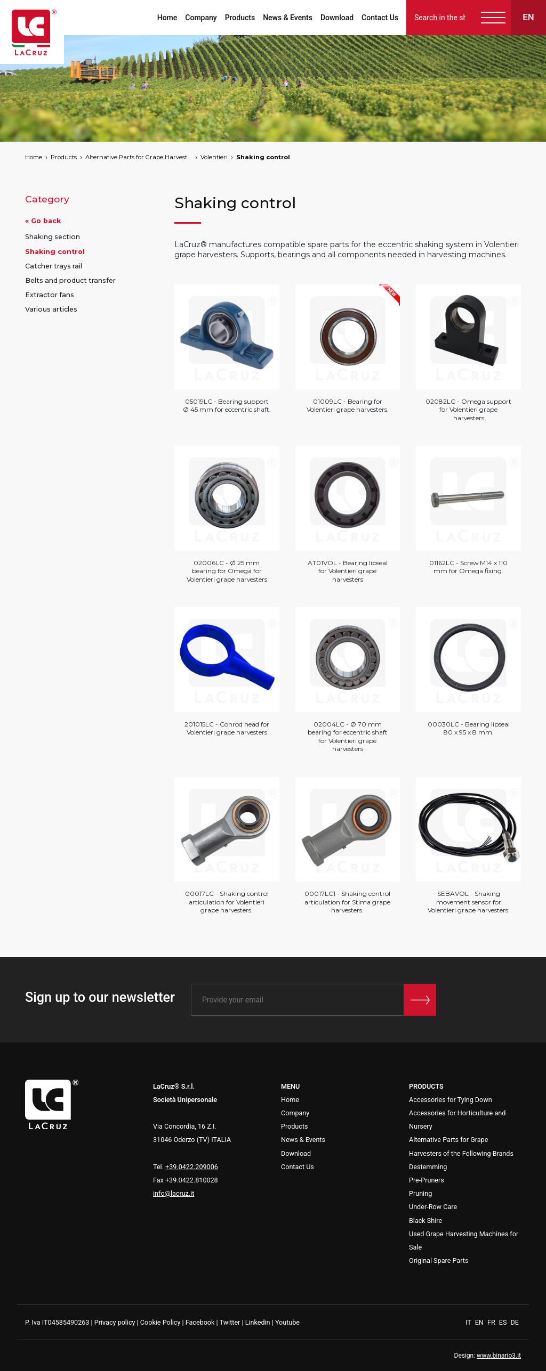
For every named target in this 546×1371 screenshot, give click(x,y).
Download (337, 17)
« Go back (43, 221)
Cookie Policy (160, 1322)
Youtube (287, 1322)
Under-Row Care (433, 1207)
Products (240, 17)
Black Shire (425, 1221)
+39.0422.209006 (191, 1167)
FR (492, 1322)
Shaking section (52, 237)
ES (504, 1322)
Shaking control (263, 157)
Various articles (51, 309)
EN (480, 1322)
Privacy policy (114, 1322)
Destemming (428, 1167)
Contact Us (380, 17)
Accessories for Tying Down (450, 1100)
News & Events (287, 17)
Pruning (420, 1193)
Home (167, 17)
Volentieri (214, 157)
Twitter (229, 1322)
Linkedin (257, 1322)
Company (200, 17)
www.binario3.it (499, 1355)
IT (469, 1322)
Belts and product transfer (70, 280)
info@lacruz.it (173, 1193)
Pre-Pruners (426, 1180)
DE (515, 1322)
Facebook (200, 1322)
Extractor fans (49, 295)
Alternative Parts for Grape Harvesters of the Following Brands (138, 157)
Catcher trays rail (53, 266)
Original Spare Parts (438, 1260)
